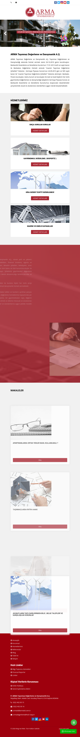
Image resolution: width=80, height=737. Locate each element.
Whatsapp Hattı (68, 731)
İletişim (15, 659)
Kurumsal (16, 643)
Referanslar (17, 649)
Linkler (15, 675)
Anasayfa (16, 640)
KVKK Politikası (18, 686)
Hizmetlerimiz (18, 646)
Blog (14, 652)
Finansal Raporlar (19, 672)
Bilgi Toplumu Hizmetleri (22, 669)
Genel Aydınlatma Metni (21, 689)
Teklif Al (15, 656)
